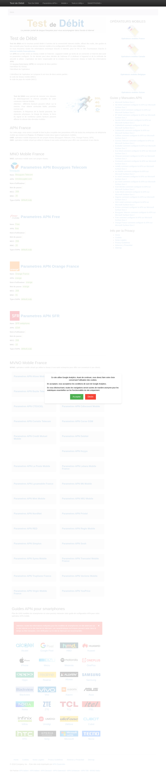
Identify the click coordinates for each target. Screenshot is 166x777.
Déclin (90, 397)
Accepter (77, 397)
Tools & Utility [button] (78, 3)
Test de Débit (17, 3)
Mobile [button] (64, 3)
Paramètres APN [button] (50, 3)
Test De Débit (33, 3)
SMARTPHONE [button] (95, 3)
